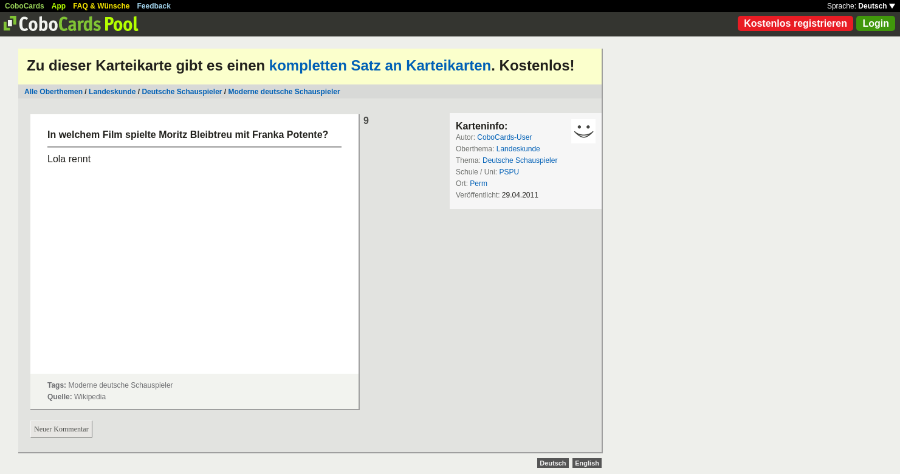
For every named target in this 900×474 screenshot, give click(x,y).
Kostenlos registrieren (795, 23)
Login (875, 23)
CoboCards (24, 6)
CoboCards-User (504, 137)
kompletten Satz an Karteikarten (380, 65)
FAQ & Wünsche (101, 6)
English (587, 463)
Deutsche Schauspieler (182, 92)
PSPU (509, 172)
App (59, 6)
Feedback (154, 6)
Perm (478, 183)
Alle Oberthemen (53, 92)
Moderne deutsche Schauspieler (284, 92)
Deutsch (876, 6)
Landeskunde (112, 92)
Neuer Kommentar (61, 429)
